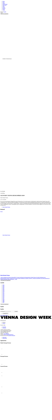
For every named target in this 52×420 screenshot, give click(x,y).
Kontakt (4, 8)
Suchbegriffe (2, 311)
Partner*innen (5, 4)
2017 (3, 292)
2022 (3, 287)
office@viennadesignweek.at (8, 334)
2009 (3, 300)
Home (4, 1)
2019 (3, 290)
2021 (3, 288)
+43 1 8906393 (6, 333)
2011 (3, 298)
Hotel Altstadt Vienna (6, 207)
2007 (3, 302)
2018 (3, 291)
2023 (3, 286)
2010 (3, 299)
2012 (3, 297)
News (4, 2)
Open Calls (4, 5)
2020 (3, 289)
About (4, 3)
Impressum (4, 337)
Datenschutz (5, 338)
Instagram (13, 335)
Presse (4, 7)
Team (3, 6)
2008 (3, 301)
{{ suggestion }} (5, 313)
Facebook (9, 335)
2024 (3, 285)
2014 (3, 295)
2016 (3, 293)
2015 (3, 294)
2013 (3, 296)
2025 (3, 284)
